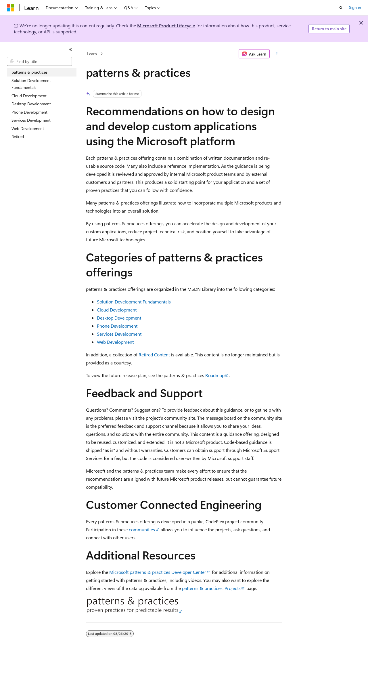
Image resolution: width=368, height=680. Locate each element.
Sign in (355, 7)
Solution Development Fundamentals (134, 302)
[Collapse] (70, 49)
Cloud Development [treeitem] (29, 95)
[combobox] (39, 61)
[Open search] (341, 8)
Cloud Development (117, 310)
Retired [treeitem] (18, 136)
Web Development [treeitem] (28, 128)
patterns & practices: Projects (211, 588)
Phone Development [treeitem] (29, 112)
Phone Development (117, 326)
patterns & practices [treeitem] (29, 72)
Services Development (119, 334)
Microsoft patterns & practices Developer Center (157, 572)
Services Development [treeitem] (31, 120)
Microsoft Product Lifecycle (166, 25)
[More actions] (277, 53)
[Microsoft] (10, 8)
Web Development (115, 342)
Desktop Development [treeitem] (31, 103)
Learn (92, 53)
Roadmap (215, 375)
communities (142, 529)
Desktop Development (119, 318)
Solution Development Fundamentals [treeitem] (31, 84)
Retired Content (154, 355)
